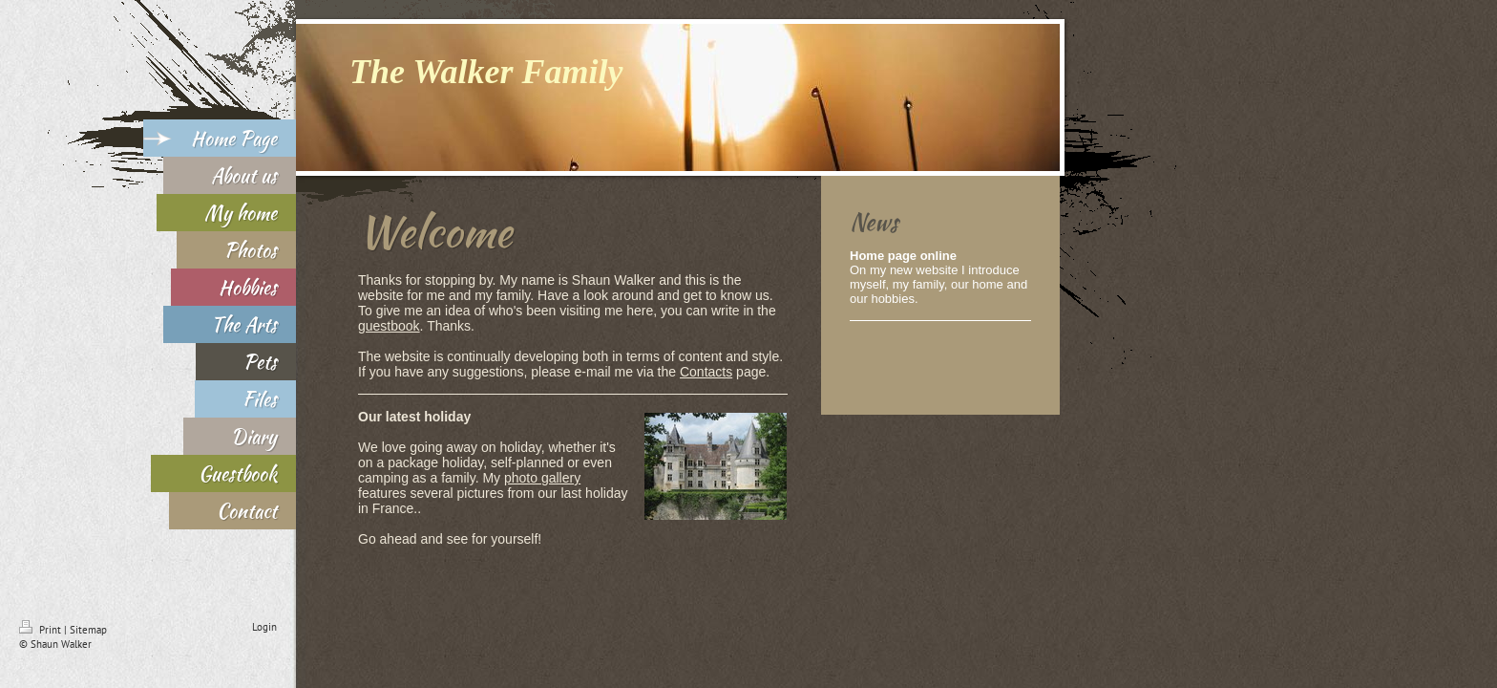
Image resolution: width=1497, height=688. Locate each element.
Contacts (706, 371)
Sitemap (88, 629)
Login (264, 627)
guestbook (389, 325)
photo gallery (542, 477)
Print (41, 629)
